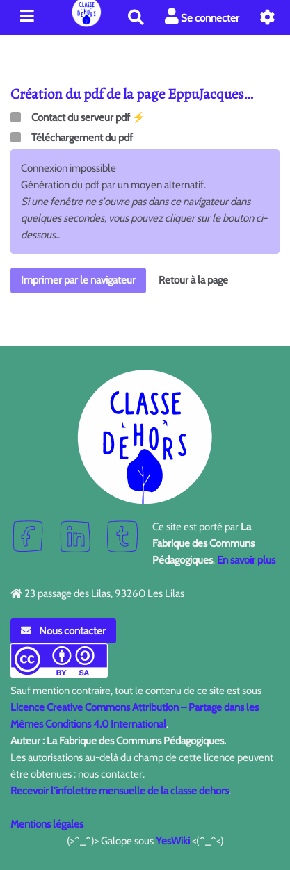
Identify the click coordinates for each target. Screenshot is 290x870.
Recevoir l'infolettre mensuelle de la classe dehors (119, 791)
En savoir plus (246, 560)
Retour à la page (193, 280)
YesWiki (173, 841)
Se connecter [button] (202, 16)
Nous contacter (63, 631)
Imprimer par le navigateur (78, 280)
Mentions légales (46, 824)
